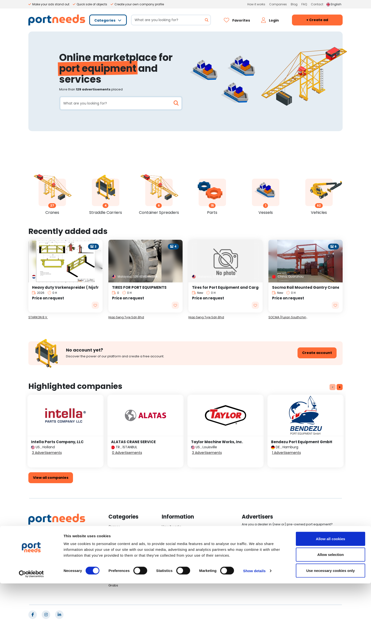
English (333, 4)
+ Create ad (317, 19)
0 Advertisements (127, 452)
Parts (112, 546)
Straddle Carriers (122, 533)
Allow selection (330, 596)
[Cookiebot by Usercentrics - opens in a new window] (31, 615)
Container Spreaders (125, 539)
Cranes (114, 526)
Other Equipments (122, 565)
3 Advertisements (47, 452)
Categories (105, 20)
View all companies (50, 477)
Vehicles (115, 559)
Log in (251, 536)
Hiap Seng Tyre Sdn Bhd (126, 317)
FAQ (304, 4)
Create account (317, 352)
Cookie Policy (172, 565)
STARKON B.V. (38, 317)
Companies (278, 4)
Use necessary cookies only (330, 612)
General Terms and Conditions (186, 559)
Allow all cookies (330, 580)
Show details (254, 612)
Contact (317, 4)
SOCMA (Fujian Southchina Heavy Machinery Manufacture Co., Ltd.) (288, 317)
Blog (294, 4)
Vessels (114, 552)
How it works (256, 4)
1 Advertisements (286, 452)
